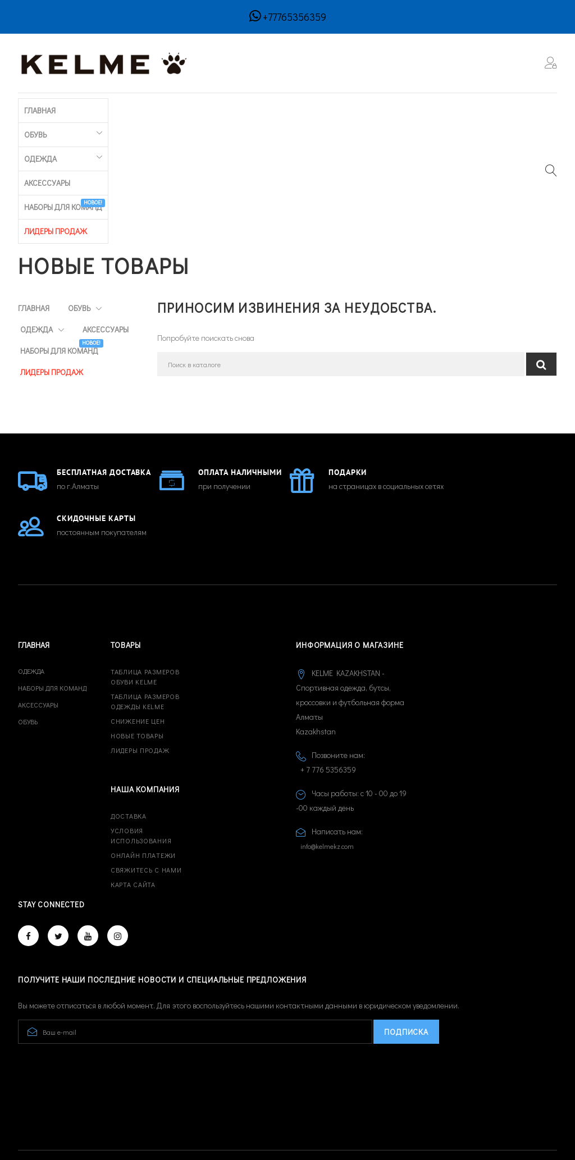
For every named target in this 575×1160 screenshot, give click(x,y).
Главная (33, 108)
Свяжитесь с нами (146, 805)
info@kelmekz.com (327, 782)
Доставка (129, 751)
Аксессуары (205, 108)
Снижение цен (138, 656)
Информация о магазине (350, 581)
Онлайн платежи (143, 791)
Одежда (137, 108)
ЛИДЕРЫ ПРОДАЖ (375, 108)
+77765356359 (294, 17)
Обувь (80, 108)
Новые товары (137, 671)
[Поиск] (341, 240)
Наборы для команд (287, 106)
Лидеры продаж (140, 686)
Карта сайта (133, 820)
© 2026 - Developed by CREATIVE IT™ (81, 1109)
